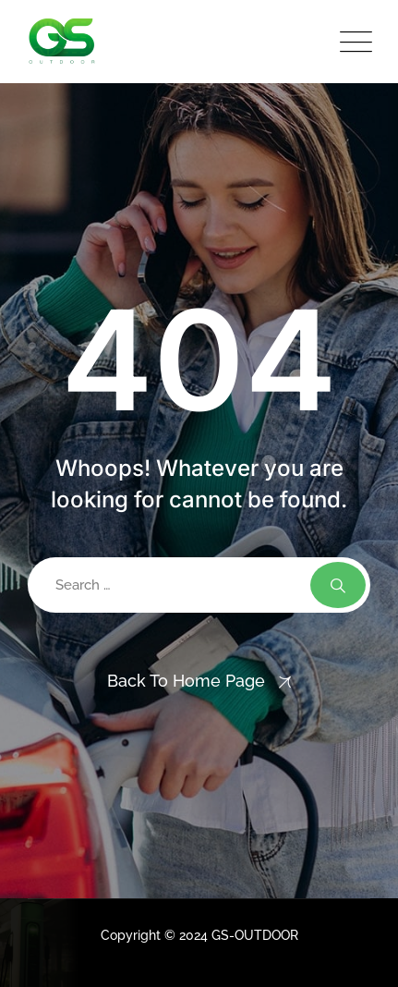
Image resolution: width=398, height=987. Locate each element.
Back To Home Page (186, 680)
